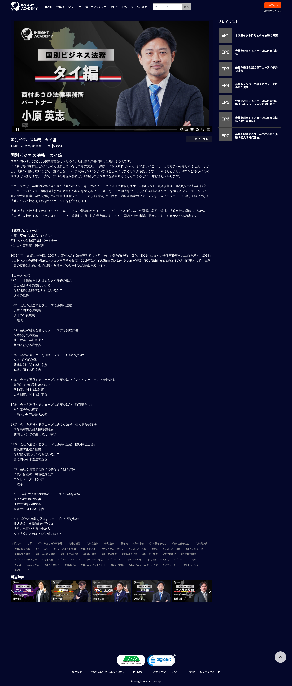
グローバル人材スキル (27, 564)
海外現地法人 (53, 564)
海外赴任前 (74, 543)
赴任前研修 (90, 554)
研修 (155, 548)
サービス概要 (139, 7)
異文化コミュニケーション (144, 564)
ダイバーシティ (193, 564)
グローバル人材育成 (186, 559)
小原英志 (16, 543)
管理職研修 (170, 554)
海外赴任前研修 (70, 554)
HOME (49, 7)
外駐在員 (109, 543)
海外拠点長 (201, 543)
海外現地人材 (89, 548)
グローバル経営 (95, 559)
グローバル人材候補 (65, 548)
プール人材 (42, 548)
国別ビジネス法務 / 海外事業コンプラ (30, 146)
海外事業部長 (23, 548)
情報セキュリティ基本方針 (204, 672)
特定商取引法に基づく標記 (107, 672)
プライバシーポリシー (166, 672)
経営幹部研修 (189, 554)
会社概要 (77, 672)
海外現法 (71, 564)
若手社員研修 (130, 554)
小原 (30, 543)
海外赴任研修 (23, 554)
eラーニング (22, 570)
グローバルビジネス (69, 559)
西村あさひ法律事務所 (50, 543)
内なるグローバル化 (158, 559)
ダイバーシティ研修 (26, 559)
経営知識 (57, 146)
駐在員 (124, 543)
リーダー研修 (151, 554)
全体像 (60, 7)
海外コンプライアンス (93, 564)
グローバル (115, 559)
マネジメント (171, 564)
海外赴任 (139, 543)
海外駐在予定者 (158, 543)
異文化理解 (118, 564)
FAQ (124, 7)
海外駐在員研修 (195, 548)
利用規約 (138, 672)
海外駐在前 (92, 543)
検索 (186, 7)
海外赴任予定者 (181, 543)
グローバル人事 (138, 548)
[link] (161, 661)
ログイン (273, 5)
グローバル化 (135, 559)
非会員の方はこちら (272, 10)
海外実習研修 (110, 554)
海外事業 (48, 559)
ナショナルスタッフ (113, 548)
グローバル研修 (172, 548)
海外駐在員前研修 (46, 554)
